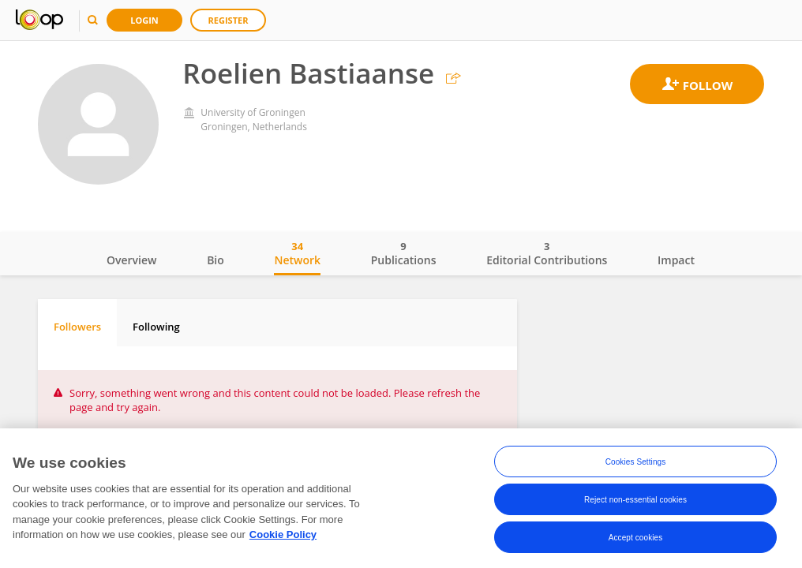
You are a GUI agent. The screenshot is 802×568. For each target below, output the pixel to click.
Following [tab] (156, 327)
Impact (676, 259)
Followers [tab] (77, 327)
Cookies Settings (635, 462)
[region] (401, 498)
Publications (404, 253)
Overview (131, 259)
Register (228, 20)
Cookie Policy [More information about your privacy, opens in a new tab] (283, 534)
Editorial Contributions (546, 253)
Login (144, 20)
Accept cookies (636, 537)
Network (297, 253)
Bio (215, 259)
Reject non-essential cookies (635, 499)
